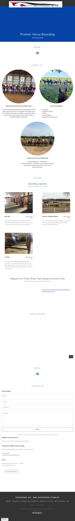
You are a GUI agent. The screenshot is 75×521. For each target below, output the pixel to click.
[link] (35, 1)
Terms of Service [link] (51, 434)
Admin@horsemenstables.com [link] (11, 455)
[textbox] (37, 396)
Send (37, 429)
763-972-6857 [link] (5, 453)
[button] (4, 519)
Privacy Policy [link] (43, 434)
